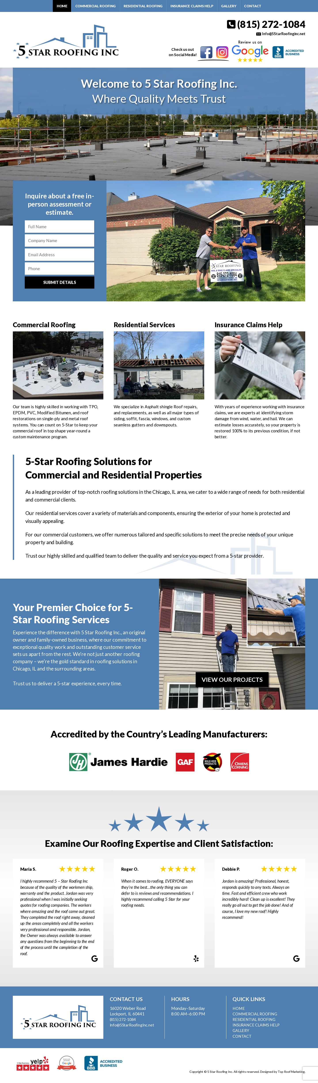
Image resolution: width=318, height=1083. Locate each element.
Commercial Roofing (95, 6)
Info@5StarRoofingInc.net (134, 1025)
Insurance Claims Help (191, 6)
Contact (252, 6)
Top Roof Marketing (291, 1073)
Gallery (228, 6)
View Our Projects (232, 680)
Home (62, 6)
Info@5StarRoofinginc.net (282, 34)
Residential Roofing (143, 6)
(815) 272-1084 (265, 24)
